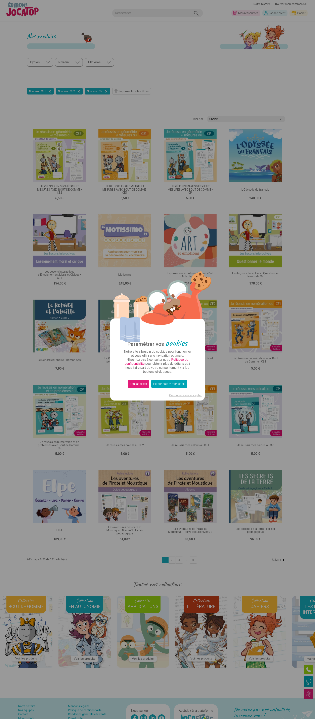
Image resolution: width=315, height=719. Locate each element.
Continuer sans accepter (185, 395)
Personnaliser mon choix (169, 383)
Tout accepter (138, 383)
